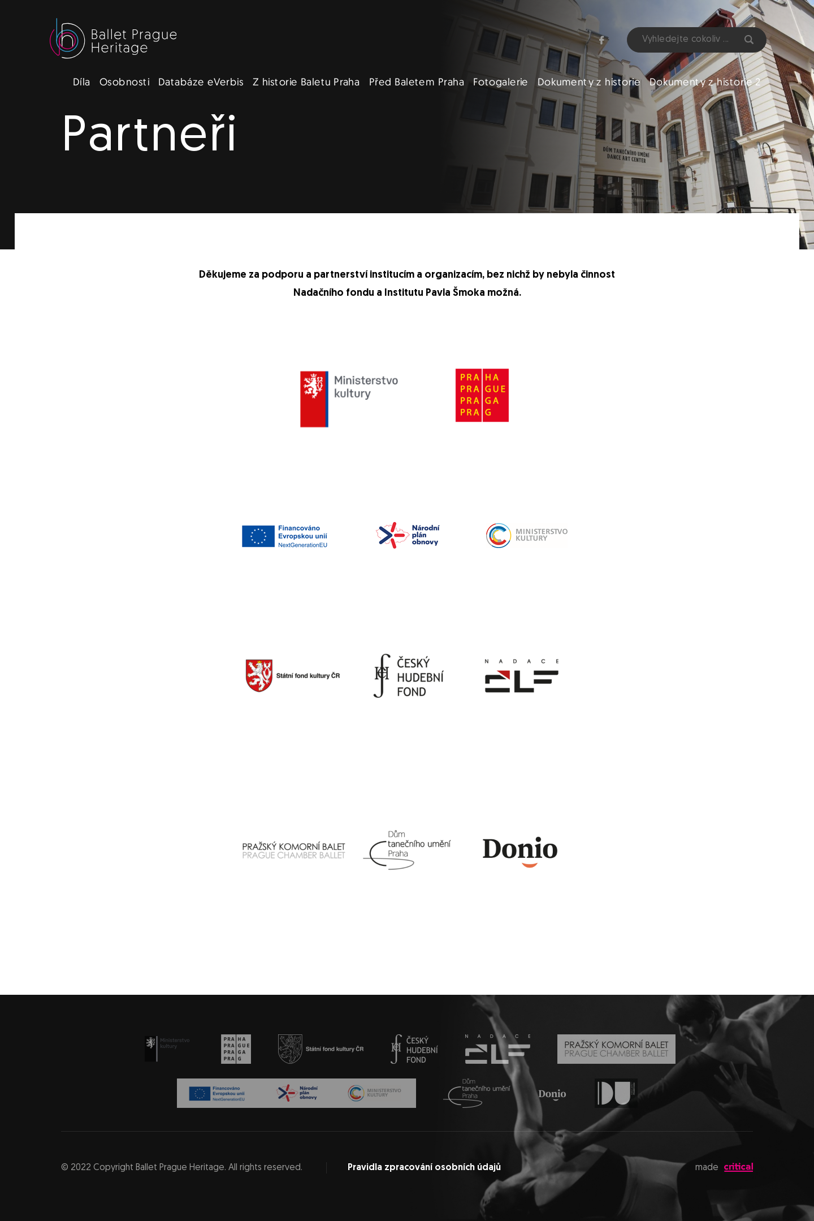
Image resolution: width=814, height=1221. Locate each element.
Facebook (601, 40)
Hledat (749, 39)
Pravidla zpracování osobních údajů (424, 1167)
